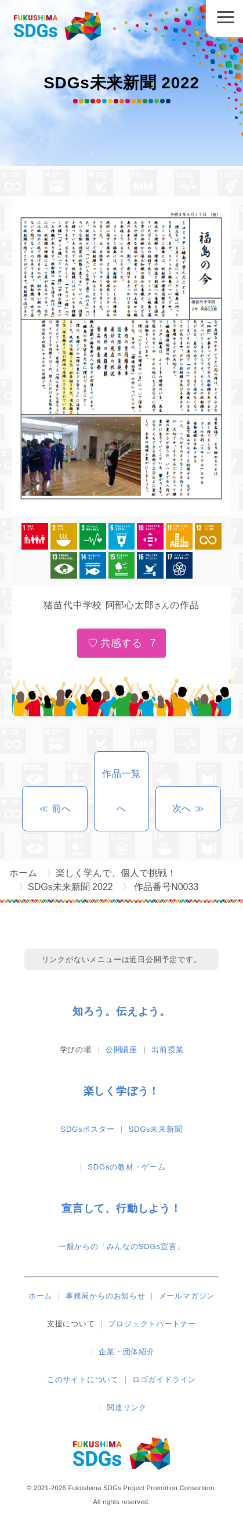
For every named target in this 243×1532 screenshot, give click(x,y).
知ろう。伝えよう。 (121, 1011)
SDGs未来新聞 (156, 1129)
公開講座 (121, 1049)
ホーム (40, 1295)
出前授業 (167, 1049)
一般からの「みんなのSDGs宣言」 (121, 1246)
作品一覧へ (121, 791)
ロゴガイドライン (164, 1379)
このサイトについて (83, 1379)
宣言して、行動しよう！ (121, 1208)
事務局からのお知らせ (106, 1295)
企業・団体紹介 (127, 1351)
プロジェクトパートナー (152, 1323)
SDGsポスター (87, 1129)
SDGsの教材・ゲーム (126, 1167)
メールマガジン (187, 1295)
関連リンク (127, 1407)
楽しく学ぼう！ (122, 1091)
